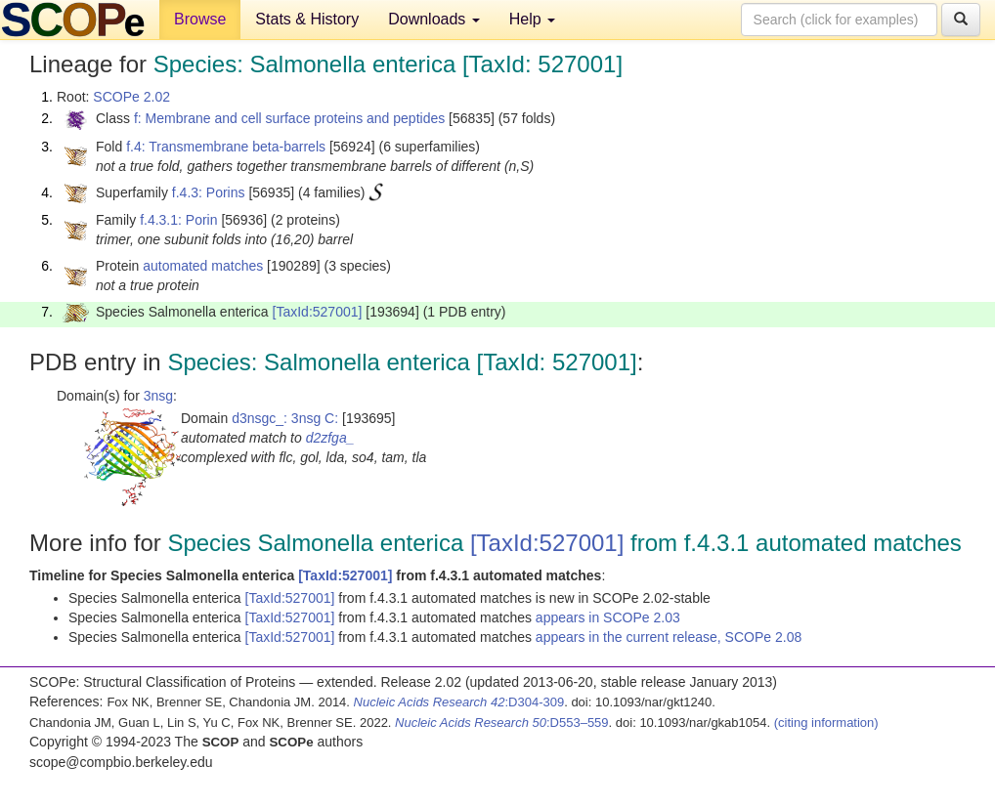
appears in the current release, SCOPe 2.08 (668, 637)
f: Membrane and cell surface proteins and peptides (289, 118)
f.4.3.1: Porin (178, 220)
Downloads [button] (434, 19)
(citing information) (826, 722)
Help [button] (532, 19)
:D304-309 (459, 702)
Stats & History (307, 19)
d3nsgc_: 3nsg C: (285, 418)
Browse (200, 19)
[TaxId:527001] (318, 311)
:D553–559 (502, 722)
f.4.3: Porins (208, 192)
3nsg (158, 396)
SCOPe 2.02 (131, 97)
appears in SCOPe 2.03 (608, 617)
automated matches (203, 266)
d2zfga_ (330, 438)
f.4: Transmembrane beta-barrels (225, 146)
